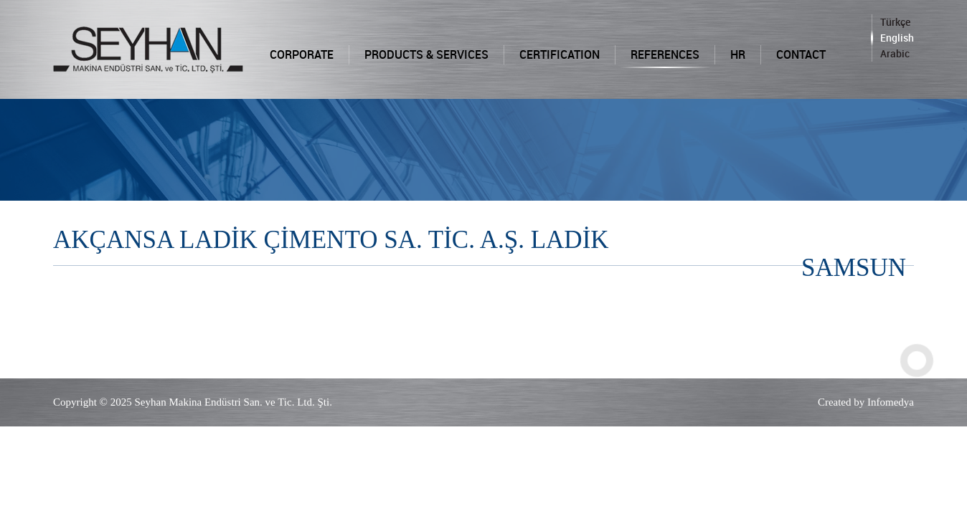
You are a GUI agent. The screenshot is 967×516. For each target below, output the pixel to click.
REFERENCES (665, 54)
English (897, 37)
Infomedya (890, 402)
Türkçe (895, 22)
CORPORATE (302, 54)
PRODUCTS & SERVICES (426, 54)
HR (737, 54)
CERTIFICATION (559, 54)
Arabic (895, 53)
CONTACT (801, 54)
